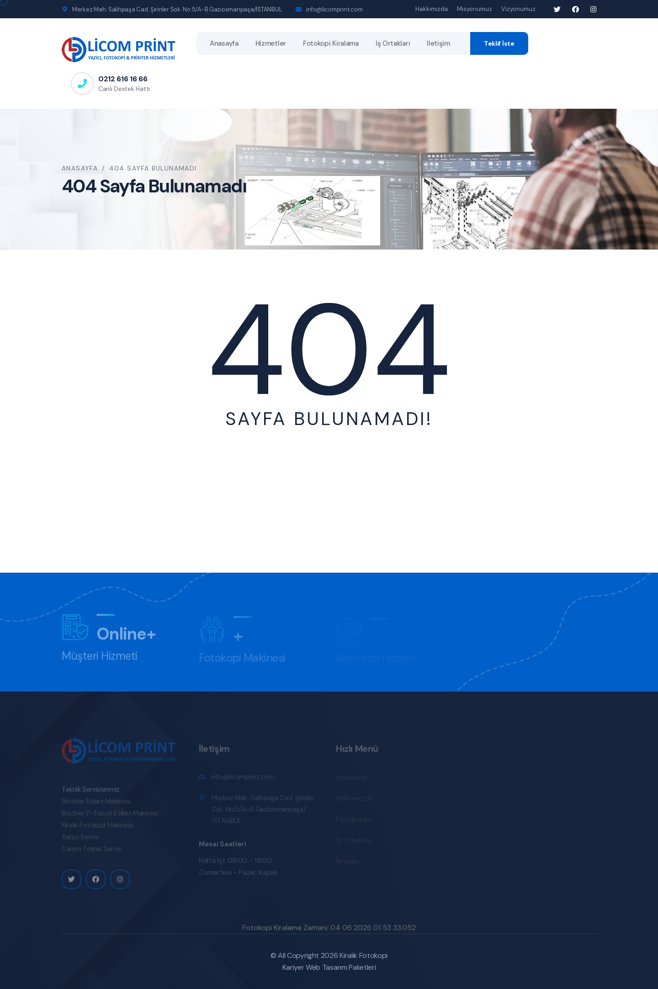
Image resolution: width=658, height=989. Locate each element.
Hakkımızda (431, 9)
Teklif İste (499, 43)
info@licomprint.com (334, 9)
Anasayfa (224, 43)
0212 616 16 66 (123, 79)
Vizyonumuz (518, 9)
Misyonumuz (474, 9)
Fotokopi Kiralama (331, 43)
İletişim (438, 43)
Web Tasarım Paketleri (341, 967)
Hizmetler (270, 43)
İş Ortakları (393, 43)
